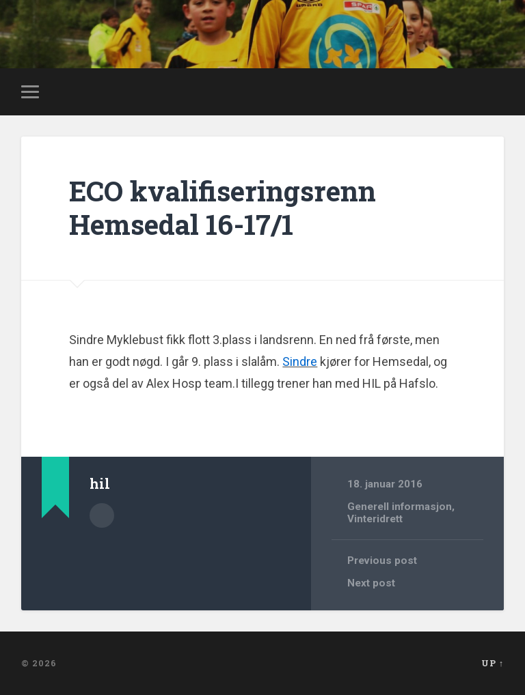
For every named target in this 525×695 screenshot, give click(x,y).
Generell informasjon (399, 506)
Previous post (382, 560)
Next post (371, 583)
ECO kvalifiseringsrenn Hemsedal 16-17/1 (222, 207)
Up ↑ (492, 662)
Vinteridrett (375, 519)
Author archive (102, 515)
